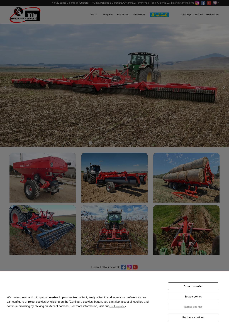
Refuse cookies (193, 306)
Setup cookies (193, 296)
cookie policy (117, 306)
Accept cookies (193, 286)
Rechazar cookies (193, 317)
